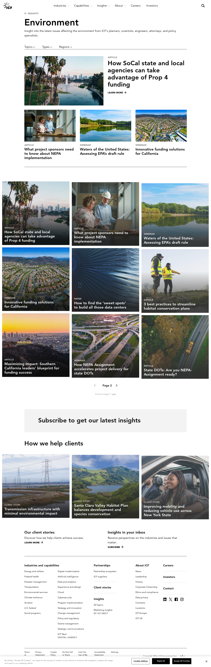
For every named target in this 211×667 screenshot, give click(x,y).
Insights (100, 599)
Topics (29, 47)
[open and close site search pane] (203, 5)
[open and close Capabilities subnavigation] (83, 5)
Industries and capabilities (43, 565)
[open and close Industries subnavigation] (61, 5)
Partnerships (104, 565)
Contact (170, 588)
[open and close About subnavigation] (121, 5)
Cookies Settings (141, 661)
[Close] (206, 661)
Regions (65, 47)
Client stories (104, 587)
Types (47, 47)
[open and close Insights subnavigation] (104, 5)
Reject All (161, 661)
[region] (105, 661)
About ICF (143, 565)
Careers (170, 565)
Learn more (33, 542)
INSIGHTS (31, 13)
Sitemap (114, 652)
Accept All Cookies (182, 661)
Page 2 (107, 398)
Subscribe (115, 547)
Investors (171, 577)
